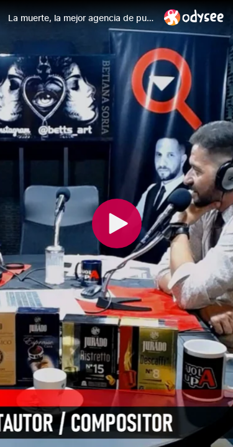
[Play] (117, 223)
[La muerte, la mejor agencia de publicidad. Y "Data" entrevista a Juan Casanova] (81, 18)
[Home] (194, 17)
